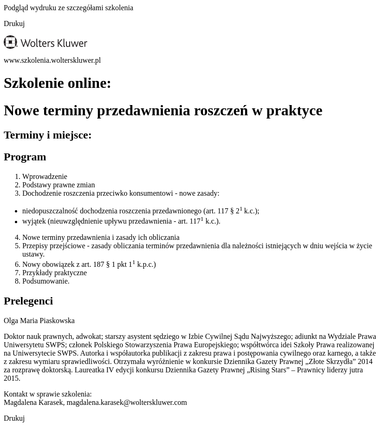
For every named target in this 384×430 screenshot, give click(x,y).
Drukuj (14, 23)
